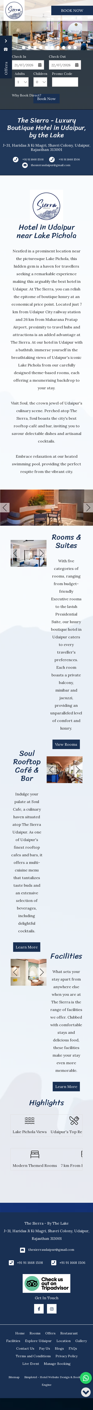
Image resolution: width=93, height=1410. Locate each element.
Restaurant (69, 1333)
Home (20, 1333)
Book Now (72, 10)
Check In (19, 56)
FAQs (73, 1348)
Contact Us (25, 1348)
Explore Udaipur (38, 1341)
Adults (20, 74)
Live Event (30, 1364)
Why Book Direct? (26, 95)
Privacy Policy (67, 1356)
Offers (50, 1333)
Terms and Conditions (33, 1356)
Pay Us (44, 1348)
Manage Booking (57, 1364)
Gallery (81, 1341)
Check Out (57, 56)
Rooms (35, 1333)
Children (40, 74)
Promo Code (62, 74)
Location (64, 1341)
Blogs (59, 1348)
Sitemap (14, 1377)
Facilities (13, 1341)
